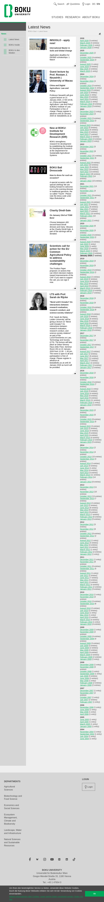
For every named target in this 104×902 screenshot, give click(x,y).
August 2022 (85, 163)
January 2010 (86, 624)
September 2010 (87, 604)
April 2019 (84, 286)
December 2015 (87, 410)
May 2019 (84, 284)
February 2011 (86, 587)
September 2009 (87, 639)
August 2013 (85, 503)
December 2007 (87, 691)
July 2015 (84, 428)
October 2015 (86, 419)
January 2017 (86, 367)
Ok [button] (94, 894)
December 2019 (87, 261)
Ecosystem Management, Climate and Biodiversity (10, 819)
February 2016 (86, 402)
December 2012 (87, 524)
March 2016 (85, 400)
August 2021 (85, 202)
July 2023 (84, 127)
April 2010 (84, 617)
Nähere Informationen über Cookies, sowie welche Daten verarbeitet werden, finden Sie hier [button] (46, 898)
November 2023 (87, 114)
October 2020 (86, 235)
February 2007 (86, 702)
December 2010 (87, 594)
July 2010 (84, 610)
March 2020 (85, 251)
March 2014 (85, 475)
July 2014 (84, 466)
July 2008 (84, 676)
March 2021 (85, 213)
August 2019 (85, 277)
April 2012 (84, 547)
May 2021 (84, 209)
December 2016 (87, 373)
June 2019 (84, 281)
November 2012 (87, 529)
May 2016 (84, 396)
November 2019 (87, 265)
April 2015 (84, 435)
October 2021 (86, 195)
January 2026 (86, 47)
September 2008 (87, 674)
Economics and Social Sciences (11, 806)
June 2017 (84, 356)
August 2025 (85, 64)
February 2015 (86, 440)
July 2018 (84, 316)
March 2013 (85, 514)
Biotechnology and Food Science (13, 797)
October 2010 (86, 601)
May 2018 (84, 321)
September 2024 (87, 88)
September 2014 (87, 459)
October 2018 (86, 307)
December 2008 (87, 665)
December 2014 (87, 447)
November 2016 (87, 377)
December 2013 (87, 487)
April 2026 (84, 41)
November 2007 (87, 693)
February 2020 (86, 253)
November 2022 (87, 151)
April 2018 (84, 323)
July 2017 (84, 354)
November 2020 (87, 230)
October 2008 (86, 671)
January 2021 (86, 220)
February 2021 (86, 216)
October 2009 (86, 636)
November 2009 (87, 632)
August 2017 (85, 351)
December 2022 (87, 147)
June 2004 (84, 739)
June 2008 (84, 678)
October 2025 (86, 57)
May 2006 (84, 712)
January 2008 (86, 685)
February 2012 (86, 552)
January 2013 (86, 519)
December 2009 (87, 630)
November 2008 (87, 667)
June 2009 (84, 648)
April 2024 (84, 99)
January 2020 (86, 255)
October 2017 (86, 345)
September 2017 (87, 347)
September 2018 (87, 310)
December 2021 (87, 186)
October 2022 (86, 156)
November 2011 (87, 562)
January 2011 (86, 589)
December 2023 (87, 111)
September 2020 (87, 237)
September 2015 (87, 421)
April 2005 (84, 722)
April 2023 (84, 134)
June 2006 (84, 710)
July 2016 (84, 391)
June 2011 (84, 578)
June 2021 (84, 207)
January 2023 (86, 141)
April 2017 (84, 360)
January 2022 (86, 181)
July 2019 (84, 279)
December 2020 (87, 226)
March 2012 (85, 549)
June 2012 (84, 543)
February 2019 (86, 290)
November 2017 (87, 340)
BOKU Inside (14, 45)
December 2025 (87, 53)
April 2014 (84, 473)
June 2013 (84, 508)
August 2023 (85, 125)
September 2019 (87, 272)
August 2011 (85, 573)
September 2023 (87, 121)
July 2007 (84, 700)
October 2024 (86, 86)
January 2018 (86, 330)
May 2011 (84, 580)
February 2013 (86, 517)
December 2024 (87, 76)
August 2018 (85, 314)
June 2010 (84, 613)
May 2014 (84, 470)
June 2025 (84, 66)
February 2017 (86, 365)
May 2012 (84, 545)
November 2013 (87, 492)
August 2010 (85, 608)
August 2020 (85, 242)
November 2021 (87, 191)
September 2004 (87, 734)
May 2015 (84, 433)
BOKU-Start (32, 31)
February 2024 (86, 104)
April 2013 (84, 512)
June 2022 (84, 167)
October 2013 (86, 496)
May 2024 (84, 97)
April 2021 (84, 211)
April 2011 (84, 582)
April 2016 (84, 398)
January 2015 (86, 442)
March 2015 (85, 438)
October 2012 (86, 533)
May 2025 (84, 69)
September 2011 (87, 569)
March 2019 (85, 288)
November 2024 (87, 81)
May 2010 (84, 615)
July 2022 (84, 165)
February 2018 (86, 328)
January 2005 (86, 726)
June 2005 (84, 719)
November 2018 (87, 303)
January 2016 (86, 405)
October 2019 (86, 270)
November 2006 (87, 707)
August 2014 (85, 463)
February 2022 (86, 176)
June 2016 (84, 393)
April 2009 (84, 652)
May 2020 (84, 249)
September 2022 (87, 158)
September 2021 (87, 198)
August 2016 (85, 389)
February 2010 (86, 622)
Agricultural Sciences (9, 788)
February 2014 (86, 477)
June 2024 (84, 95)
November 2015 (87, 415)
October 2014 (86, 457)
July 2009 (84, 646)
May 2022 (84, 169)
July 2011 (84, 575)
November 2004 (87, 732)
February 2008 (86, 683)
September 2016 (87, 384)
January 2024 (86, 106)
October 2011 (86, 566)
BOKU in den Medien (14, 51)
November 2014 (87, 452)
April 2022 (84, 172)
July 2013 (84, 505)
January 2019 (86, 293)
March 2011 (85, 585)
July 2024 (84, 92)
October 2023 (86, 118)
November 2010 (87, 597)
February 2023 (86, 139)
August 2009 (85, 643)
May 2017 (84, 358)
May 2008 (84, 681)
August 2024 (85, 90)
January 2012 (86, 554)
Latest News (14, 39)
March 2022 (85, 174)
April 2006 (84, 714)
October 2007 (86, 697)
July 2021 (84, 204)
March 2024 (85, 102)
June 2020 (84, 246)
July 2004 (84, 736)
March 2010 (85, 620)
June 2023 (84, 130)
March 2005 (85, 724)
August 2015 (85, 426)
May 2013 (84, 510)
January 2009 (86, 659)
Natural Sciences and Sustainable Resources (12, 842)
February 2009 (86, 657)
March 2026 (85, 43)
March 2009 (85, 655)
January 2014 (86, 482)
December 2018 (87, 298)
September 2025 (87, 60)
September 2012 (87, 536)
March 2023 (85, 137)
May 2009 (84, 650)
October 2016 (86, 382)
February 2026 (86, 45)
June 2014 (84, 468)
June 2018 (84, 319)
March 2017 (85, 363)
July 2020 (84, 244)
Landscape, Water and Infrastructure (13, 831)
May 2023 (84, 132)
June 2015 (84, 431)
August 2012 (85, 540)
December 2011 (87, 559)
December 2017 (87, 335)
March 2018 (85, 325)
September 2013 (87, 498)
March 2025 (85, 71)
